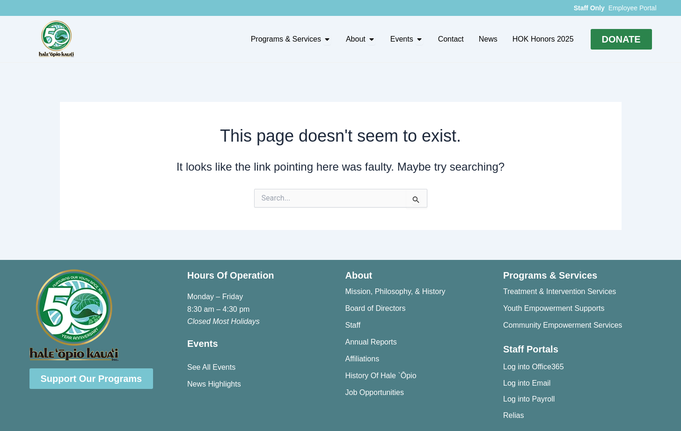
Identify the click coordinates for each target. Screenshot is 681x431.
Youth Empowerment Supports (553, 308)
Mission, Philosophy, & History (395, 291)
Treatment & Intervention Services (559, 291)
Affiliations (362, 359)
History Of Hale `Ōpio (381, 376)
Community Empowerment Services (562, 325)
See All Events (211, 367)
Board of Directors (375, 308)
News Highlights (214, 384)
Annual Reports (371, 342)
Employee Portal (632, 8)
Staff (353, 325)
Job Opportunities (374, 392)
